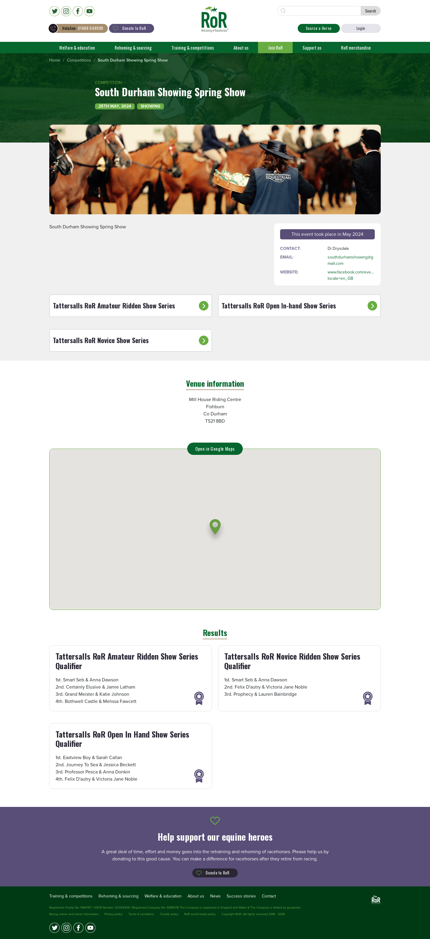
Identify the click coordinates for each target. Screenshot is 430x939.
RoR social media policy (200, 914)
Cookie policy (169, 914)
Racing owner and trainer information (74, 914)
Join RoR (275, 47)
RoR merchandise (356, 47)
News (215, 896)
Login (361, 28)
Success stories (241, 896)
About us (241, 47)
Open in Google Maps (215, 448)
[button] (215, 530)
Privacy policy (113, 914)
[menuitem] (54, 60)
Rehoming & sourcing (133, 47)
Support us (311, 47)
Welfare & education (77, 47)
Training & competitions (192, 47)
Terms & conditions (141, 914)
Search (370, 11)
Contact (269, 896)
